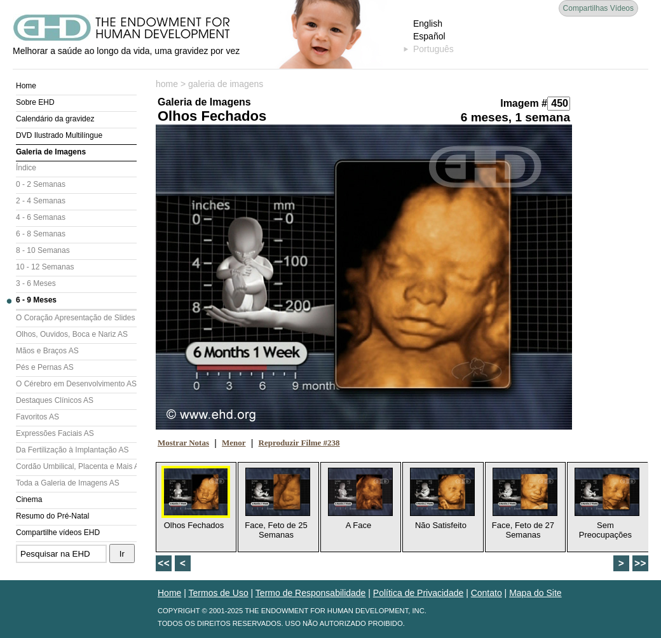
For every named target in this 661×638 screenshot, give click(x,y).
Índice (26, 167)
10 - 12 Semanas (45, 266)
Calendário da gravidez (55, 118)
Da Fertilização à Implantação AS (72, 449)
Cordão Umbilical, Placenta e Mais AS (76, 466)
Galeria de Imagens (51, 151)
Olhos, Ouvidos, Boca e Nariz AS (72, 334)
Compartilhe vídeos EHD (58, 532)
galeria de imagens (225, 84)
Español (429, 36)
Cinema (29, 499)
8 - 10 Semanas (43, 250)
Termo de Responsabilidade (311, 593)
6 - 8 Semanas (40, 233)
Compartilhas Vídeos (598, 8)
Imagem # (523, 103)
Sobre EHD (35, 102)
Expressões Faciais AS (55, 433)
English (427, 23)
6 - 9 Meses (36, 299)
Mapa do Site (535, 593)
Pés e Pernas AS (45, 367)
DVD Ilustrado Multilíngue (59, 135)
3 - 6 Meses (36, 283)
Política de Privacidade (418, 593)
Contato (486, 593)
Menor (234, 442)
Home (26, 85)
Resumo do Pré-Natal (52, 516)
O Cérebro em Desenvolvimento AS (76, 383)
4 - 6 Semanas (40, 217)
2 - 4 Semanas (40, 200)
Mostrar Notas (183, 442)
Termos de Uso (219, 593)
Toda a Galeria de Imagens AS (67, 482)
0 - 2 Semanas (40, 184)
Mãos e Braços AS (47, 350)
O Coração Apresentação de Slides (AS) (76, 317)
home (167, 84)
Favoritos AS (37, 416)
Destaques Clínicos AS (54, 400)
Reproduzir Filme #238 (299, 442)
